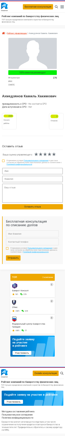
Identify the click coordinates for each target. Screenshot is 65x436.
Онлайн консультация (46, 375)
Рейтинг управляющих (17, 34)
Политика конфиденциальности (17, 420)
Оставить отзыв (32, 208)
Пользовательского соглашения (36, 162)
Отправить (13, 259)
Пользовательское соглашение (17, 417)
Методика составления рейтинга (18, 414)
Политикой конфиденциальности (19, 166)
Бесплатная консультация (38, 7)
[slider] (45, 155)
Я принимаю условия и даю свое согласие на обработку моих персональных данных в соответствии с (34, 164)
